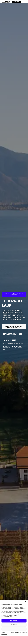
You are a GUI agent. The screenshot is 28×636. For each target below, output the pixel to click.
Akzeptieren (14, 621)
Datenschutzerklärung (16, 632)
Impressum (24, 632)
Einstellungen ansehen (14, 629)
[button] (26, 601)
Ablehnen (14, 625)
